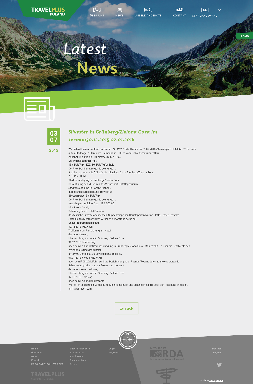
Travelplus (51, 10)
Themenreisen (78, 360)
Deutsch (217, 348)
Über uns (101, 15)
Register (114, 352)
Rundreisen (76, 356)
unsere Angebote (152, 15)
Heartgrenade (216, 380)
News (123, 15)
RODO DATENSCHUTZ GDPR (47, 364)
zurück (126, 308)
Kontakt (183, 15)
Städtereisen (77, 352)
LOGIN (244, 35)
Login (112, 348)
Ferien (73, 364)
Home (34, 348)
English (217, 352)
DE (209, 10)
